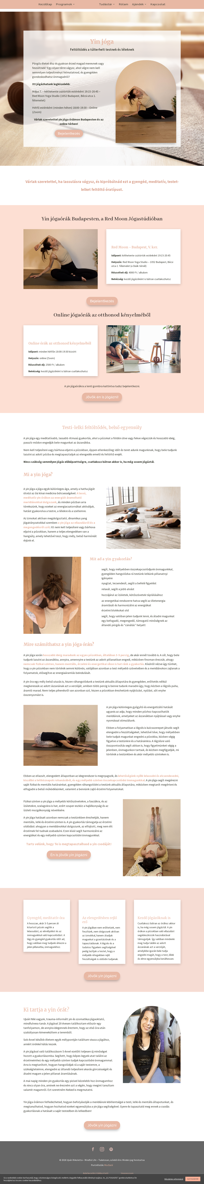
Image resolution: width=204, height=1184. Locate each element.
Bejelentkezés (69, 134)
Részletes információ (173, 1179)
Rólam (123, 5)
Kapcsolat (157, 5)
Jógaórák (85, 5)
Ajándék (138, 5)
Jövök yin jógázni (102, 976)
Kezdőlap (45, 5)
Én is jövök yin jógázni (68, 855)
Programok (64, 5)
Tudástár (105, 5)
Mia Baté (108, 1165)
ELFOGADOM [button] (192, 1179)
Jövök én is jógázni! (102, 397)
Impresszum (127, 1173)
